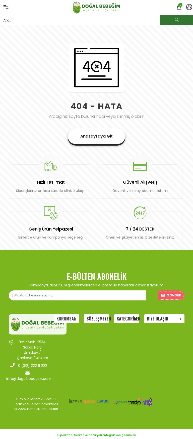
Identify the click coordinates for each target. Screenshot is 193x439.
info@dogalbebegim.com (28, 374)
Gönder (171, 293)
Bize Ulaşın (157, 317)
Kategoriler (128, 317)
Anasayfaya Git (96, 136)
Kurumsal (66, 317)
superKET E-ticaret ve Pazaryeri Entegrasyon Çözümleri (96, 433)
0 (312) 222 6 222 (28, 364)
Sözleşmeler (98, 317)
